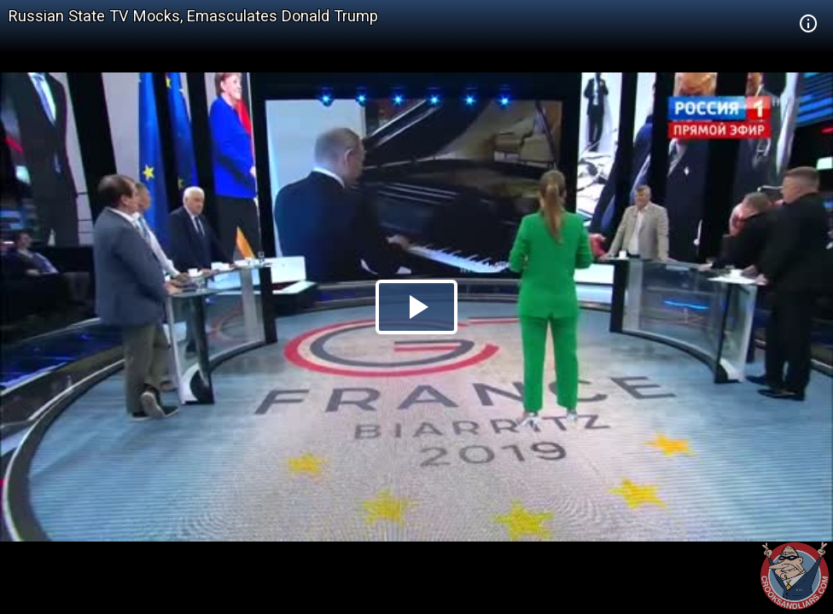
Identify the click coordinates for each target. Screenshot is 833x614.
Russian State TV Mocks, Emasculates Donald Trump (193, 16)
